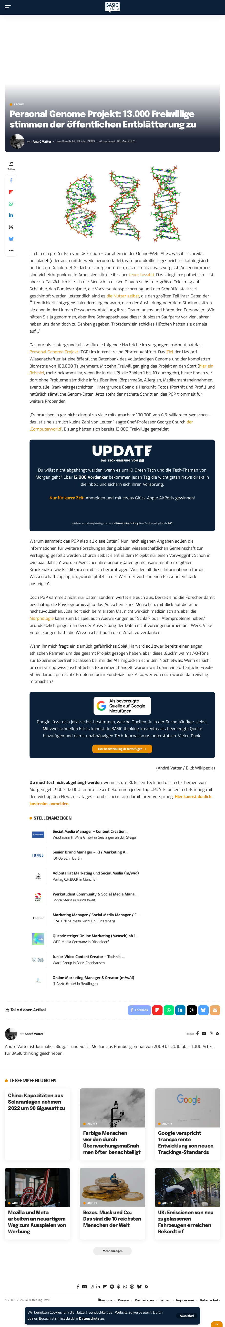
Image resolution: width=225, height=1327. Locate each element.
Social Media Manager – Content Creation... (90, 831)
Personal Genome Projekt (54, 352)
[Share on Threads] (11, 227)
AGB (170, 523)
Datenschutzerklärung (126, 523)
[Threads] (132, 1287)
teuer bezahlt (141, 275)
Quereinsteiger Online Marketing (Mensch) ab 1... (95, 936)
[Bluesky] (139, 1287)
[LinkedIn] (98, 1287)
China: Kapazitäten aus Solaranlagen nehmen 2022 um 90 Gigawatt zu (36, 1102)
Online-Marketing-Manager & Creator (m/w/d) (93, 977)
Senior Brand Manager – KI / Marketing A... (90, 852)
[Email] (215, 1010)
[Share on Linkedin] (11, 215)
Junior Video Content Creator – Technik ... (89, 956)
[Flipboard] (105, 1287)
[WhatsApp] (125, 1287)
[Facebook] (197, 1034)
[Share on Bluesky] (11, 239)
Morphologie (42, 618)
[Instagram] (210, 1034)
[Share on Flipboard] (11, 192)
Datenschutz (89, 1318)
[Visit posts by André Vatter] (17, 141)
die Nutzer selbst (123, 296)
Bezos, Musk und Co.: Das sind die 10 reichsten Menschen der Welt (112, 1219)
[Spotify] (112, 1287)
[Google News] (84, 1287)
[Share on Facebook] (11, 180)
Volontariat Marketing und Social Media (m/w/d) (96, 873)
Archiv (19, 104)
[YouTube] (204, 1034)
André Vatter (42, 141)
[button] (186, 1315)
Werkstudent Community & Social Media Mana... (95, 894)
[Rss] (217, 1034)
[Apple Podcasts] (119, 1287)
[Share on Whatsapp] (11, 204)
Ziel (169, 352)
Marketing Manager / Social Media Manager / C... (96, 915)
